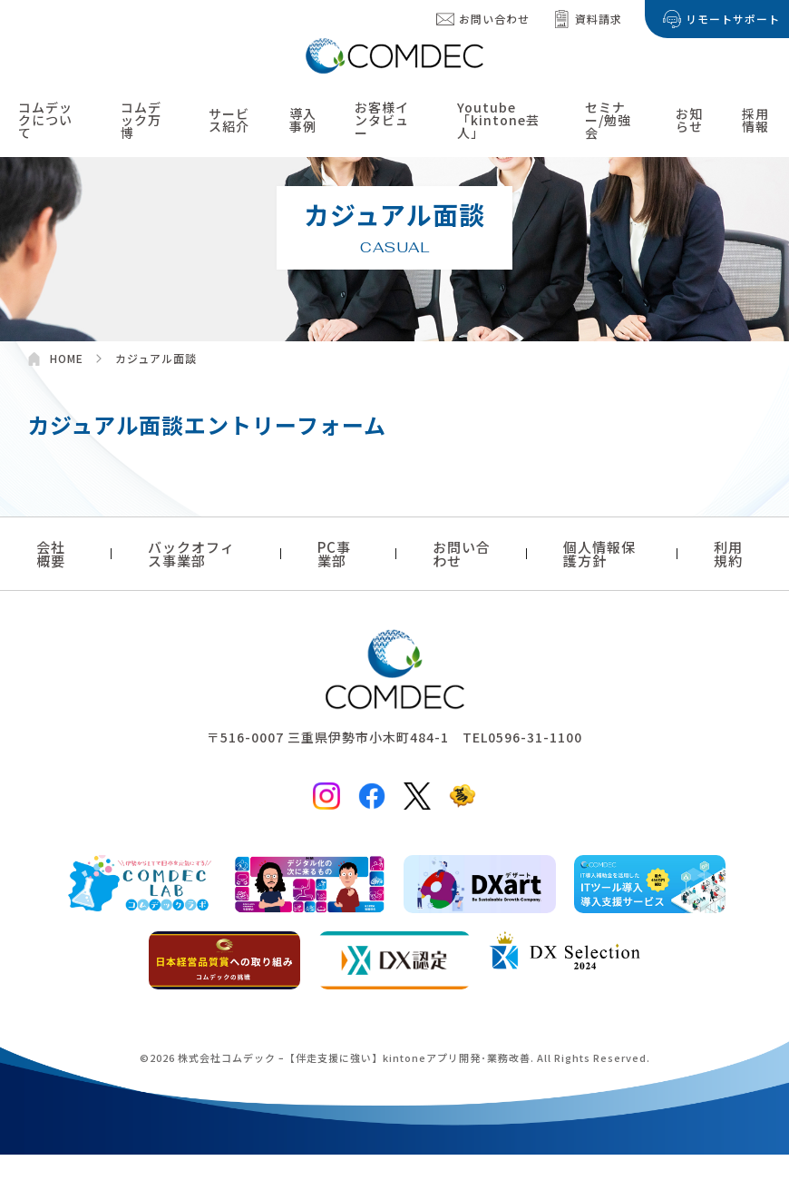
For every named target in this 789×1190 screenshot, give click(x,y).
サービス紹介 (229, 120)
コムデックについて (45, 121)
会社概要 (50, 553)
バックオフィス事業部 (191, 553)
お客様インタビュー (382, 121)
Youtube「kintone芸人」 (498, 121)
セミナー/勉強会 (608, 121)
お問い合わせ (494, 18)
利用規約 (728, 553)
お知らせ (689, 120)
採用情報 (755, 120)
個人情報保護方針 (599, 553)
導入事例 (303, 120)
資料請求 (598, 18)
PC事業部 (334, 553)
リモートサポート (733, 18)
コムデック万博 (141, 121)
